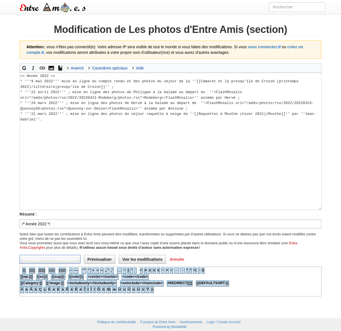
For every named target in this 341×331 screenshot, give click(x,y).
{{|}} (62, 270)
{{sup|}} (58, 277)
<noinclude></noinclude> (142, 283)
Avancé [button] (77, 68)
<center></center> (103, 277)
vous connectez (262, 47)
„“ (107, 270)
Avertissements (191, 322)
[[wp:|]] (26, 277)
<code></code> (135, 277)
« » (95, 270)
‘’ (89, 270)
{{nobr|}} (76, 277)
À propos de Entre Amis (157, 322)
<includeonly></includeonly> (92, 283)
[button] (24, 68)
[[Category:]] (31, 283)
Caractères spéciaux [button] (110, 68)
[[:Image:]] (55, 283)
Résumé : (28, 214)
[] (24, 270)
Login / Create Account (223, 322)
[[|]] (42, 270)
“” (84, 270)
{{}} (52, 270)
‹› (102, 270)
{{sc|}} (42, 277)
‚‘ (112, 270)
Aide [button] (140, 68)
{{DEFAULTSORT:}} (212, 283)
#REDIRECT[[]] (179, 283)
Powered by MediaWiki (170, 327)
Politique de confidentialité (116, 322)
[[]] (32, 270)
